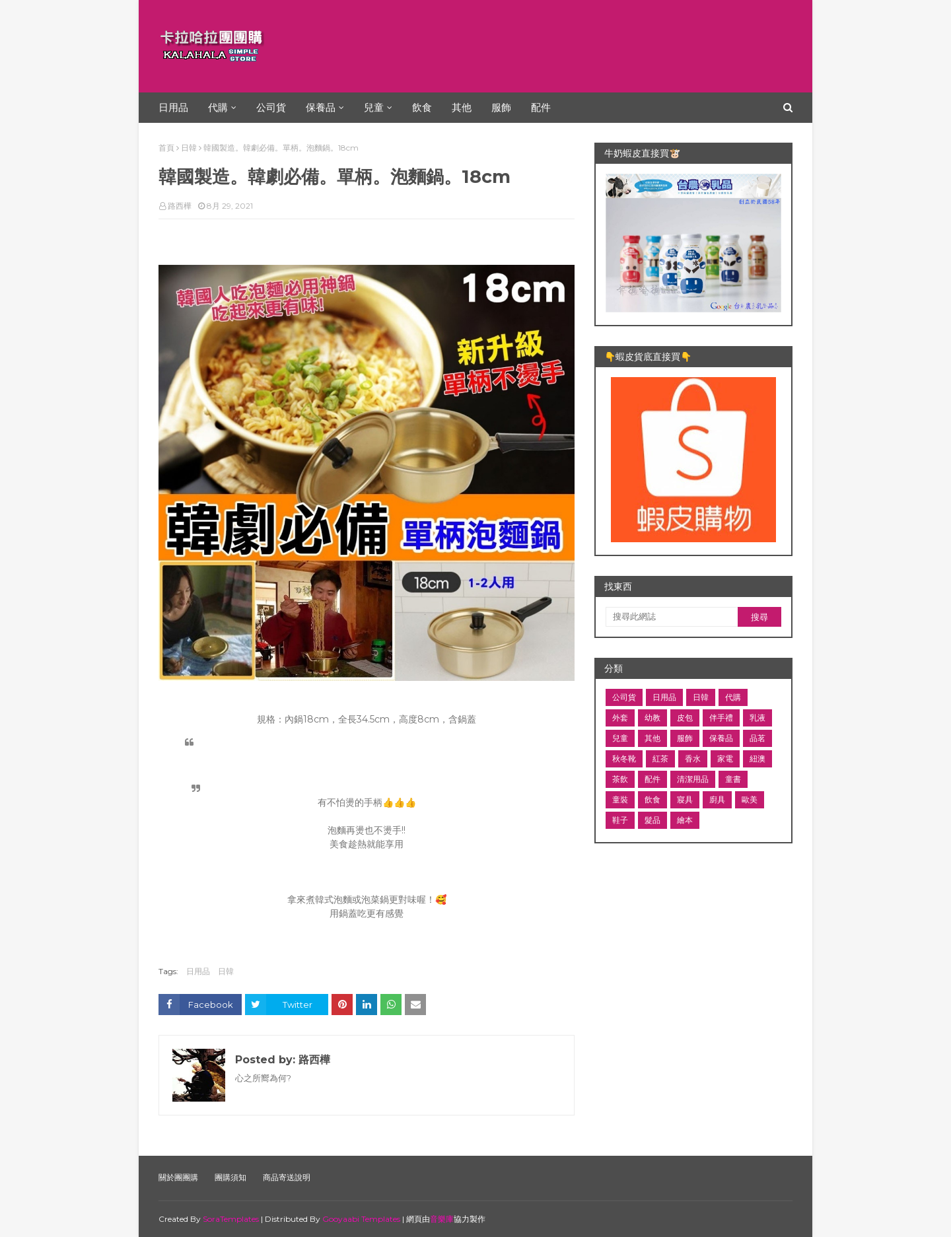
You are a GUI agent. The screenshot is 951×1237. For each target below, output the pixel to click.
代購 (733, 697)
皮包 (685, 718)
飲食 (652, 799)
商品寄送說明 (286, 1177)
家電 (725, 758)
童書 (733, 779)
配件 (652, 779)
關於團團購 (178, 1177)
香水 (693, 758)
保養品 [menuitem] (320, 107)
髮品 (652, 820)
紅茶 (660, 758)
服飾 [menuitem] (501, 107)
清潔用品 (693, 779)
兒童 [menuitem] (374, 107)
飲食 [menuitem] (422, 107)
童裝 (620, 799)
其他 (652, 738)
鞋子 (620, 820)
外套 (620, 718)
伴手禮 (721, 718)
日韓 (189, 148)
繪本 (685, 820)
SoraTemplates (231, 1219)
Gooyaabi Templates (361, 1219)
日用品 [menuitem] (173, 107)
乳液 (757, 718)
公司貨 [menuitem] (271, 107)
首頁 (166, 148)
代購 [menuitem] (218, 107)
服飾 (685, 738)
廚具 (717, 799)
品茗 (757, 738)
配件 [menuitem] (541, 107)
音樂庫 (442, 1219)
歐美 (749, 799)
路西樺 (180, 206)
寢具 (685, 799)
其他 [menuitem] (462, 107)
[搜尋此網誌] (672, 617)
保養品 (721, 738)
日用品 (198, 971)
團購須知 (230, 1177)
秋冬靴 (624, 758)
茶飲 (620, 779)
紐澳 (757, 758)
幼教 (652, 718)
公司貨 (624, 697)
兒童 (620, 738)
